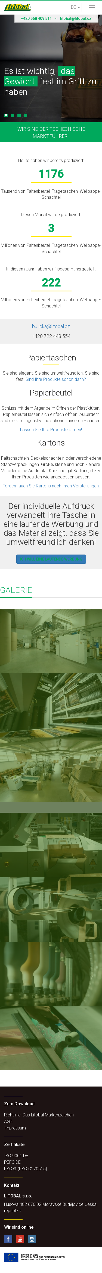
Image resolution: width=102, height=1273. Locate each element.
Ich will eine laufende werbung (51, 559)
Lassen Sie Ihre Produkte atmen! (51, 429)
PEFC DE (12, 1162)
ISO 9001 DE (16, 1155)
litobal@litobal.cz (75, 18)
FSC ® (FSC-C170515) (25, 1168)
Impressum (15, 1128)
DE (75, 7)
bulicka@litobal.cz (51, 326)
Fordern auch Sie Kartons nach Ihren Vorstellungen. (51, 485)
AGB (8, 1121)
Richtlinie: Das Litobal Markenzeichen (39, 1115)
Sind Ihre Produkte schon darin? (56, 379)
